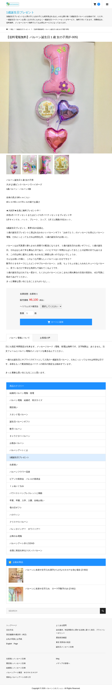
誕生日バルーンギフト (20, 421)
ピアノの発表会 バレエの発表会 (25, 479)
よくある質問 (61, 625)
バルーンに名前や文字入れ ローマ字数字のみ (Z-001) (50, 588)
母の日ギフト (16, 507)
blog (57, 659)
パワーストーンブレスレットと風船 (26, 493)
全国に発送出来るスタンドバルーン (26, 550)
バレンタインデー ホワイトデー (25, 529)
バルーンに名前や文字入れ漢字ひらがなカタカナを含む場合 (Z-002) (56, 570)
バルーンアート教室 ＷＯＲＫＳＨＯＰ (22, 672)
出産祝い (14, 464)
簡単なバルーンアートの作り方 (18, 677)
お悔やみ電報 (16, 536)
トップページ (11, 625)
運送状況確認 (61, 638)
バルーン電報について (19, 338)
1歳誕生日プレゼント (19, 457)
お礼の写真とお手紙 (14, 639)
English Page (12, 644)
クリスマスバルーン (19, 522)
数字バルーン (16, 429)
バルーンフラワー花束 (20, 472)
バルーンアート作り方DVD (22, 543)
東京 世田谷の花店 (63, 642)
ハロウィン (15, 515)
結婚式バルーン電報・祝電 (22, 393)
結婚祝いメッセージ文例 (16, 668)
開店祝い (14, 407)
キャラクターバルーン (20, 436)
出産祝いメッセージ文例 (16, 659)
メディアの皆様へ (63, 663)
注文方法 (9, 630)
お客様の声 (45, 338)
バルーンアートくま (19, 450)
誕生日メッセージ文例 (65, 647)
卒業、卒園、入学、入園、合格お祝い (27, 500)
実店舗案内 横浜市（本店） (17, 635)
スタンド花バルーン (19, 414)
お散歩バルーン (17, 443)
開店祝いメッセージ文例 (16, 663)
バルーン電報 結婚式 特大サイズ (26, 400)
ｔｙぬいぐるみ (17, 486)
